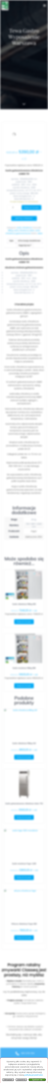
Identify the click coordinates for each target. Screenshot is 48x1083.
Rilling (10, 230)
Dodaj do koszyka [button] (24, 622)
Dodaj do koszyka (31, 207)
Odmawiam (8, 1080)
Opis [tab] (11, 240)
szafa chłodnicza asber (24, 230)
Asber (40, 233)
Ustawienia (21, 1080)
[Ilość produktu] (14, 207)
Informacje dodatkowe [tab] (29, 240)
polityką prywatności (33, 1075)
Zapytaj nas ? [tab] (24, 245)
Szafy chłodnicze (24, 227)
